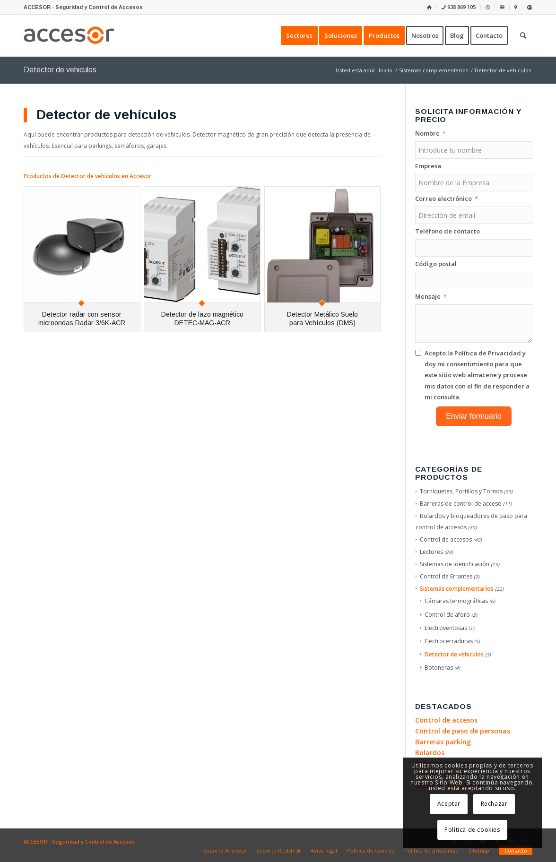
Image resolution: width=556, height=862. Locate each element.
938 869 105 (459, 6)
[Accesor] (69, 35)
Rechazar (494, 804)
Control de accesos (446, 539)
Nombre (427, 133)
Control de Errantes (446, 576)
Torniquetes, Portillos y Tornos (461, 491)
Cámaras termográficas (456, 601)
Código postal (436, 263)
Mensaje (428, 296)
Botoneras (439, 668)
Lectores (431, 552)
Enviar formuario (473, 416)
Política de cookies (472, 830)
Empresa (428, 166)
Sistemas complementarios (457, 589)
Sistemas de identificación (454, 564)
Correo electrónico (443, 198)
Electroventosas (446, 628)
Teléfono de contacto (447, 231)
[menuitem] (429, 7)
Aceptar (448, 804)
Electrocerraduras (449, 641)
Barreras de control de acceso (461, 504)
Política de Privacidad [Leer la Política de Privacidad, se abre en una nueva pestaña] (487, 353)
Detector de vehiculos (454, 654)
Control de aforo (447, 615)
